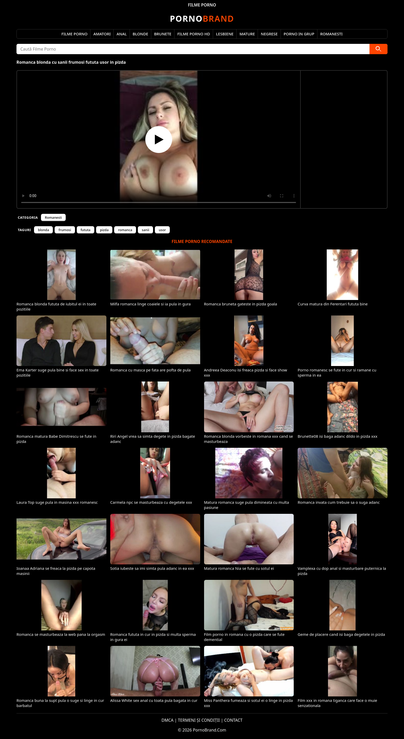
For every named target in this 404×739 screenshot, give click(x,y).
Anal (121, 33)
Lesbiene (224, 33)
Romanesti (331, 33)
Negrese (269, 33)
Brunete (162, 33)
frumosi (64, 230)
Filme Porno (74, 33)
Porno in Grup (299, 33)
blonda (43, 230)
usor (162, 230)
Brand (202, 18)
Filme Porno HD (193, 33)
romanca (125, 230)
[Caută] (378, 49)
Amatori (102, 33)
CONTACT (233, 720)
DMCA (168, 720)
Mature (247, 33)
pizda (104, 230)
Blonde (140, 33)
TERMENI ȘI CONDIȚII (199, 720)
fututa (85, 230)
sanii (145, 230)
